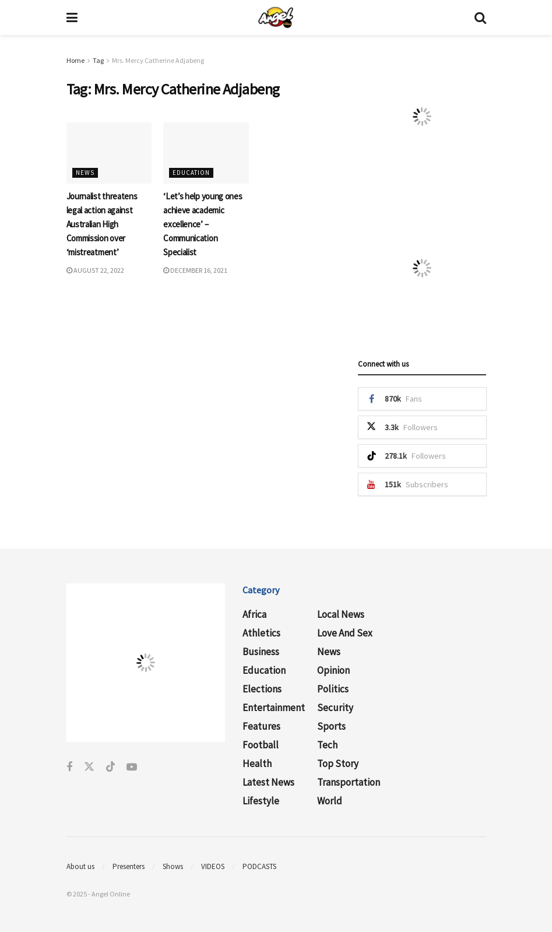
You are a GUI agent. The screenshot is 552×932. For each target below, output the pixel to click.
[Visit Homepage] (276, 17)
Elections (262, 689)
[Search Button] (480, 17)
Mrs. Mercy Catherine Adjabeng (158, 60)
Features (261, 726)
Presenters (128, 866)
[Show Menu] (72, 17)
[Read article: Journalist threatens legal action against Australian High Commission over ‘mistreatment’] (109, 153)
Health (257, 763)
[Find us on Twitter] (89, 767)
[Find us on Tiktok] (110, 767)
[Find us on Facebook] (69, 767)
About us (80, 866)
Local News (340, 614)
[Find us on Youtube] (131, 767)
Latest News (268, 782)
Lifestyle (260, 800)
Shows (173, 866)
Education (191, 172)
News (85, 172)
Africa (254, 614)
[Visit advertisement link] (422, 116)
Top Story (337, 763)
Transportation (348, 782)
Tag (98, 60)
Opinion (333, 670)
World (329, 800)
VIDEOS (212, 866)
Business (260, 651)
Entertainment (273, 707)
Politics (333, 689)
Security (335, 707)
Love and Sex (344, 633)
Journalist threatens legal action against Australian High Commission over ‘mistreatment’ (102, 224)
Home (75, 60)
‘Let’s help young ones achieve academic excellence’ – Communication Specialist (202, 224)
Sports (331, 726)
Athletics (261, 633)
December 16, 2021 (195, 270)
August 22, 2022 (95, 270)
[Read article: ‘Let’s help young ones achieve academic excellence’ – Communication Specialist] (206, 153)
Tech (327, 744)
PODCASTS (259, 866)
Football (260, 744)
